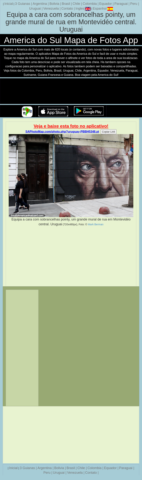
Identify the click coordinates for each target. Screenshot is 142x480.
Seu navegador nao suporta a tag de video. (71, 91)
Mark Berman (95, 224)
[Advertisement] (71, 256)
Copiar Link (108, 131)
